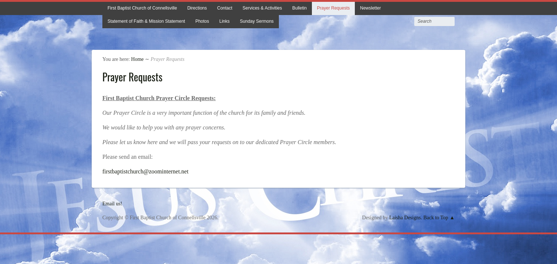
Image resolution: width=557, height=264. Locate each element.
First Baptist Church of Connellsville (142, 8)
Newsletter (370, 8)
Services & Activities (262, 8)
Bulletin (299, 8)
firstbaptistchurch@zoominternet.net (145, 171)
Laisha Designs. (405, 217)
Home (137, 59)
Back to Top (435, 217)
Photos (202, 21)
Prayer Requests (333, 8)
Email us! (112, 203)
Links (224, 21)
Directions (197, 8)
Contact (224, 8)
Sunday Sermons (257, 21)
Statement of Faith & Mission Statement (146, 21)
